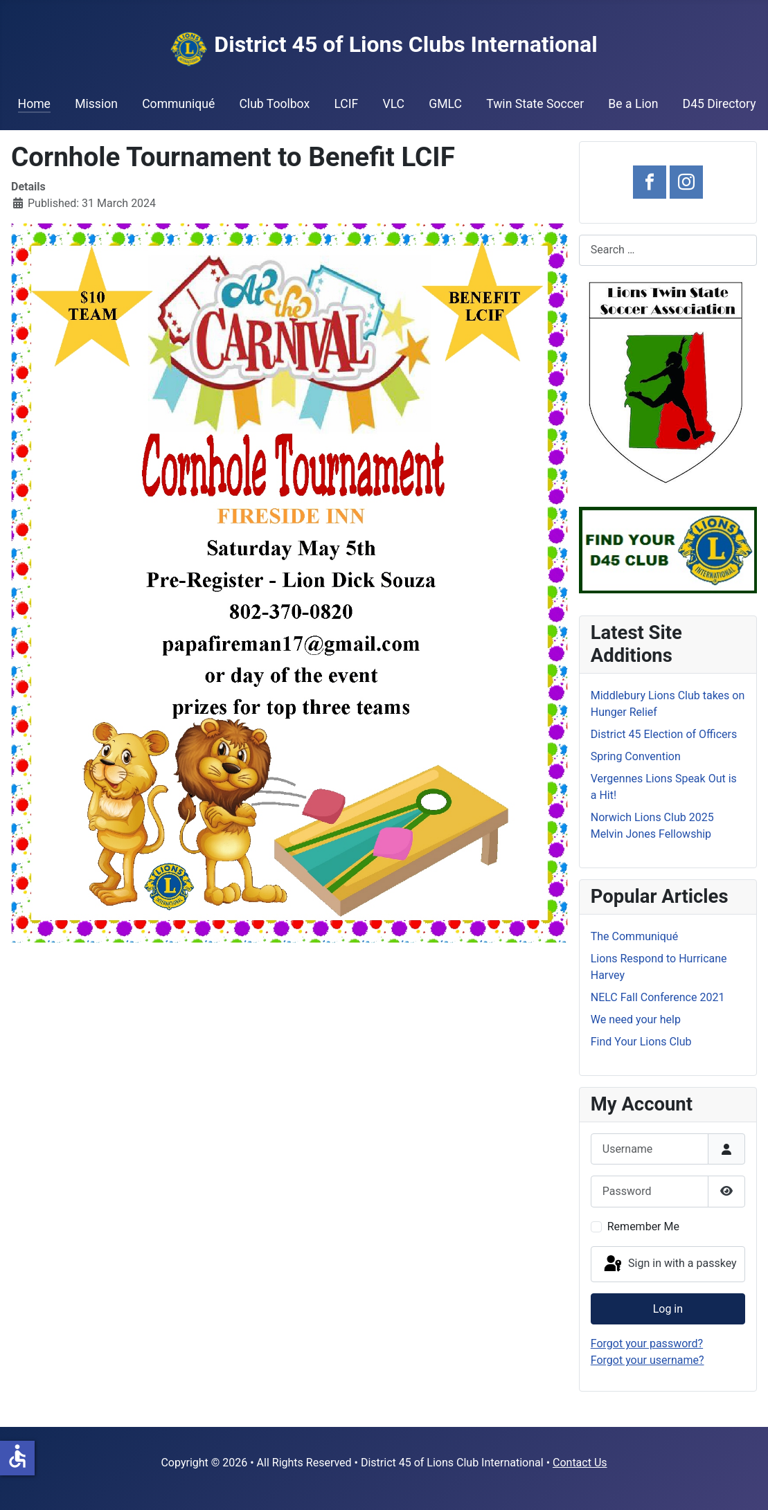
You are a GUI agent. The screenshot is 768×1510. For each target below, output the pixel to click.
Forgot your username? (647, 1360)
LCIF (346, 104)
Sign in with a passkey (669, 1264)
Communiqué (178, 104)
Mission (96, 104)
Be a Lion (633, 104)
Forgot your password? (647, 1343)
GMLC (445, 104)
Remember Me (643, 1226)
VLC (393, 104)
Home (34, 104)
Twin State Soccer (535, 104)
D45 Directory (719, 104)
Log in (668, 1308)
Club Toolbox (274, 104)
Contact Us (580, 1462)
